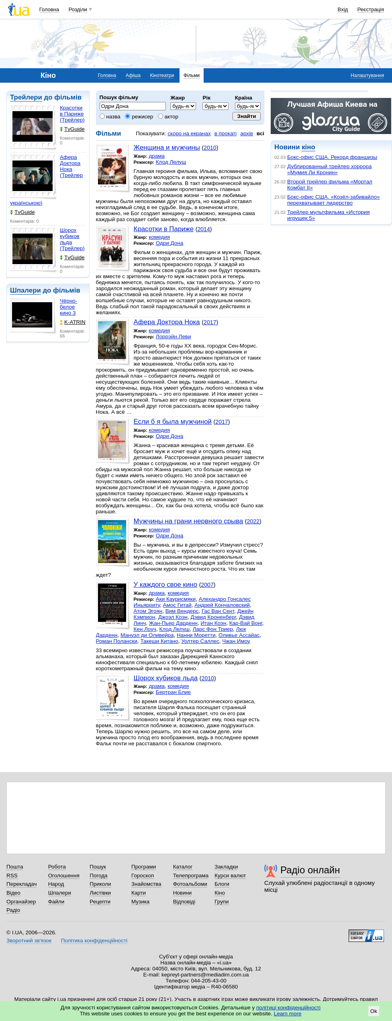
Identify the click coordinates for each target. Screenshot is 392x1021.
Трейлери (26, 97)
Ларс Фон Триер (213, 629)
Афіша (133, 75)
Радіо (13, 910)
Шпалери (25, 290)
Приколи (100, 884)
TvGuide (72, 129)
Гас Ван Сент (218, 611)
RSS (12, 876)
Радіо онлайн (310, 869)
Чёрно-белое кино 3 (68, 307)
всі (260, 133)
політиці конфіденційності (288, 1008)
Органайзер (21, 902)
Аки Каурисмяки (176, 599)
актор (168, 117)
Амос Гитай (177, 605)
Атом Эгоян (148, 611)
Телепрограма (191, 876)
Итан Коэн (213, 623)
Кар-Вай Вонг (245, 623)
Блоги (221, 884)
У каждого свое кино (165, 584)
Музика (140, 902)
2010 (210, 147)
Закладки (226, 867)
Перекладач (21, 884)
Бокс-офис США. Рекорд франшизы (332, 157)
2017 (210, 322)
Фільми (192, 75)
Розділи (78, 9)
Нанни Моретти (196, 635)
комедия (159, 237)
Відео (13, 893)
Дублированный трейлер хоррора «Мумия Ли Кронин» (329, 169)
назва (110, 117)
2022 (253, 521)
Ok (373, 1011)
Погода (98, 876)
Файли (56, 902)
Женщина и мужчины (167, 147)
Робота (57, 867)
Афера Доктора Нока (167, 322)
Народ (56, 884)
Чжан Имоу (236, 641)
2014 (203, 229)
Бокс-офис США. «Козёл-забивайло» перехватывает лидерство (333, 200)
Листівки (100, 893)
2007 (207, 585)
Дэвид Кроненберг (213, 617)
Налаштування (367, 75)
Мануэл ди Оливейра (147, 635)
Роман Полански (116, 641)
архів (246, 133)
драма (157, 156)
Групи (221, 902)
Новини (182, 893)
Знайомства (146, 884)
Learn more (288, 1014)
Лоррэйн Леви (173, 337)
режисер (139, 117)
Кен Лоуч (145, 629)
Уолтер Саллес (200, 641)
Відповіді (184, 902)
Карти (138, 893)
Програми (143, 867)
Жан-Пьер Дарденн (173, 623)
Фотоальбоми (190, 884)
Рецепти (100, 902)
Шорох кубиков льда (166, 678)
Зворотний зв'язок (28, 941)
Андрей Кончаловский (222, 605)
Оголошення (64, 876)
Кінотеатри (162, 75)
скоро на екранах (188, 133)
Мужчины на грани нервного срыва (188, 521)
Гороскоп (142, 876)
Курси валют (230, 876)
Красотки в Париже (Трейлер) (72, 114)
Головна (49, 9)
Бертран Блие (173, 692)
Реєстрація (370, 9)
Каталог (183, 867)
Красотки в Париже (164, 229)
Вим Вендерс (182, 611)
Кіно (219, 893)
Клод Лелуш (171, 162)
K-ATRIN (73, 322)
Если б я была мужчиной (173, 421)
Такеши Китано (159, 641)
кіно (308, 147)
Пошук (98, 867)
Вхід (343, 9)
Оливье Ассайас (239, 635)
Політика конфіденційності (94, 941)
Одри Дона (169, 243)
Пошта (14, 867)
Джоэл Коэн (173, 617)
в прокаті (225, 133)
